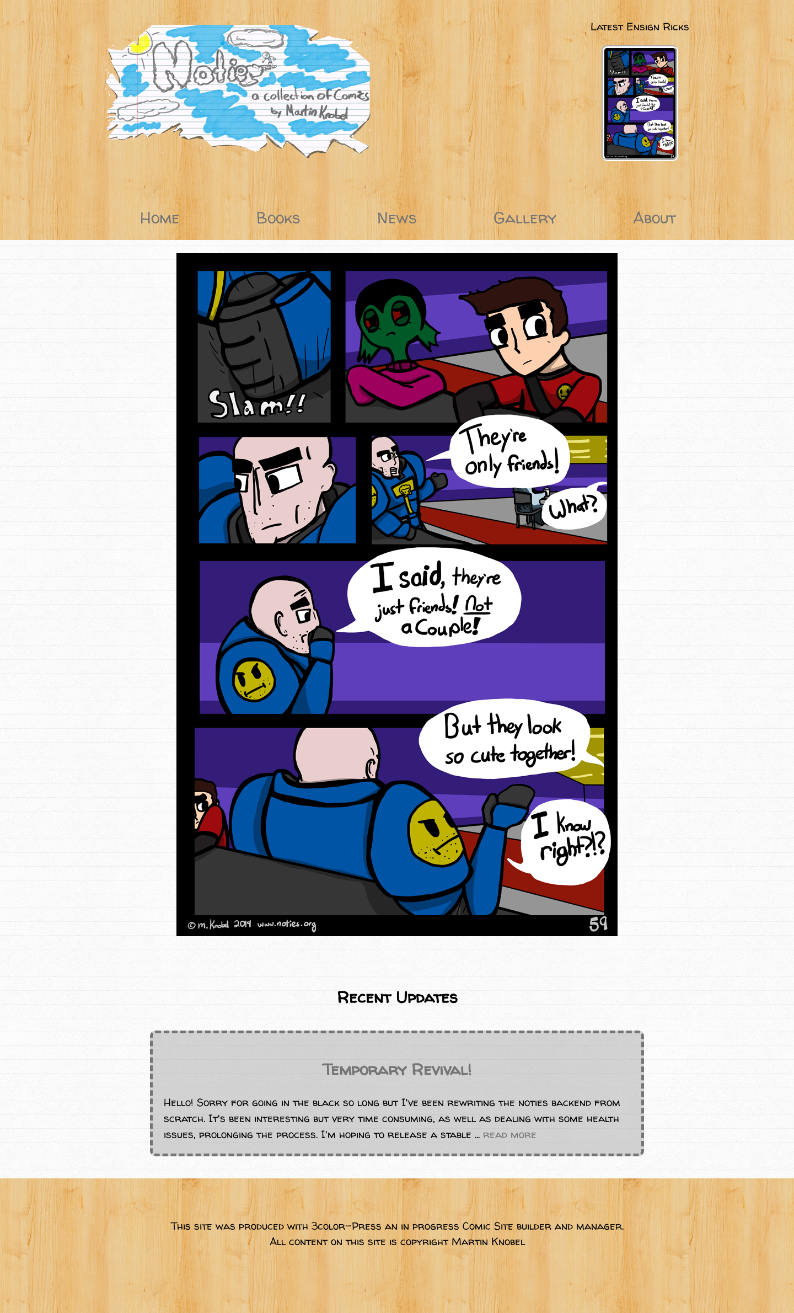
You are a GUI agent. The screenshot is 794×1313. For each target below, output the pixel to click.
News (397, 217)
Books (278, 217)
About (654, 217)
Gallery (524, 217)
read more (510, 1134)
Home (160, 217)
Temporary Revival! (397, 1069)
